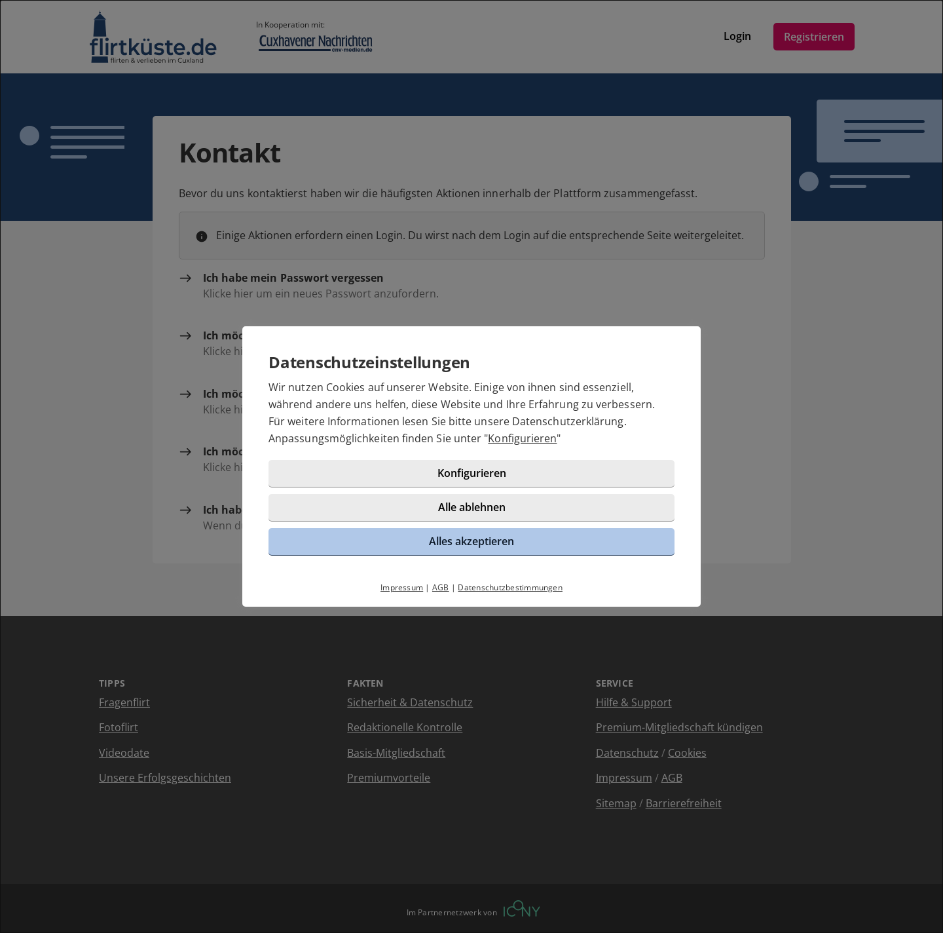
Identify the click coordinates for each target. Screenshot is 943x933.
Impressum (401, 587)
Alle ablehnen (472, 507)
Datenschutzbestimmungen (510, 587)
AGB (440, 587)
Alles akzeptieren (471, 541)
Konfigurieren (522, 438)
